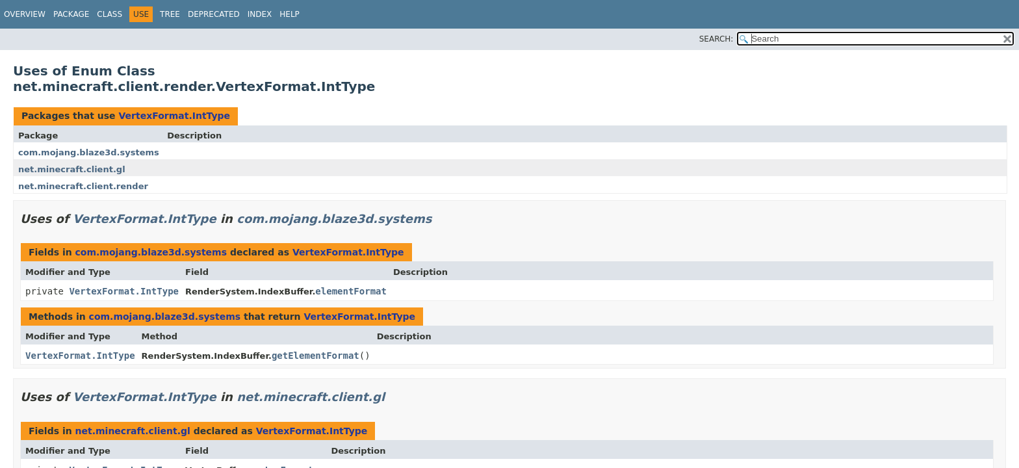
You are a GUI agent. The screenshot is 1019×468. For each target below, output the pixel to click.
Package (71, 14)
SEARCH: (716, 39)
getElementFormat (315, 355)
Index (260, 14)
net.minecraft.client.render (83, 186)
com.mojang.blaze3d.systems (88, 152)
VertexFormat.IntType (174, 115)
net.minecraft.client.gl (71, 169)
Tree (170, 14)
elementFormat (351, 291)
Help (289, 14)
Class (109, 14)
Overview (24, 14)
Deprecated (214, 14)
